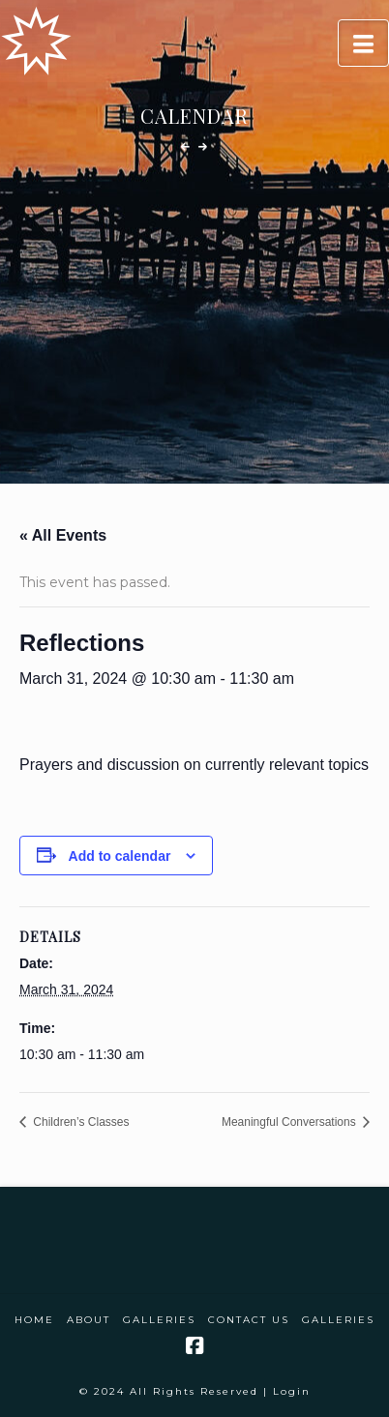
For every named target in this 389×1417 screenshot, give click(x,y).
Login (292, 1391)
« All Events (62, 535)
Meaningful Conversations (290, 1122)
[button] (363, 43)
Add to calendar (120, 856)
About (88, 1320)
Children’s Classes (80, 1122)
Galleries (159, 1320)
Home (34, 1320)
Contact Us (248, 1320)
